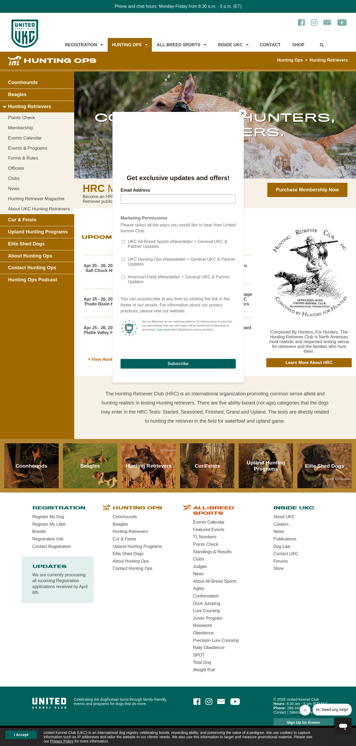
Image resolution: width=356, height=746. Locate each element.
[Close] (242, 113)
